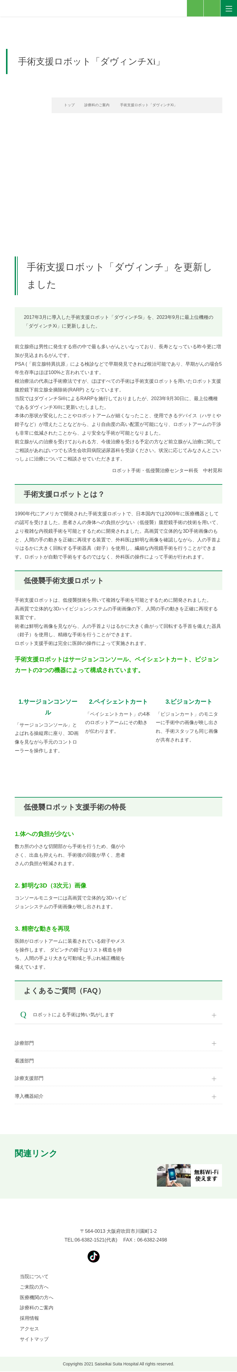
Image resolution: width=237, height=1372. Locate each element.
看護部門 (24, 1061)
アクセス (29, 1329)
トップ (66, 105)
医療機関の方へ (36, 1298)
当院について (34, 1277)
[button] (14, 1176)
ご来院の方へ (34, 1287)
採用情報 (29, 1318)
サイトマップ (34, 1339)
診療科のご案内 (96, 105)
